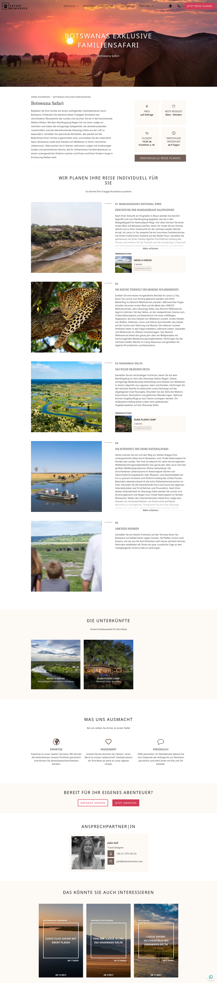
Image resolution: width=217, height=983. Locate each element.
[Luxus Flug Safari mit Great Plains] (61, 940)
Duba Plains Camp (145, 419)
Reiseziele (69, 6)
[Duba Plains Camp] (108, 664)
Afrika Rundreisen (40, 97)
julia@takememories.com (129, 861)
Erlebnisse (106, 6)
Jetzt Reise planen (199, 6)
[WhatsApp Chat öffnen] (211, 977)
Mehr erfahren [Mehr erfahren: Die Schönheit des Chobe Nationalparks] (150, 510)
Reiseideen (89, 6)
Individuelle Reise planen (160, 158)
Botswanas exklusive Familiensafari (72, 97)
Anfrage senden (92, 803)
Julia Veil (113, 843)
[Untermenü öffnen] (78, 6)
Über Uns (144, 6)
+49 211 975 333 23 (126, 853)
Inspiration (128, 6)
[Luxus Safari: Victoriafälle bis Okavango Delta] (156, 940)
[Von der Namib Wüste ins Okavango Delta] (108, 940)
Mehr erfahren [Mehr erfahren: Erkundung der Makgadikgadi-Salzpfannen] (150, 248)
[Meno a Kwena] (55, 664)
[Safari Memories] (31, 6)
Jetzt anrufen (126, 803)
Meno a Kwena (143, 260)
